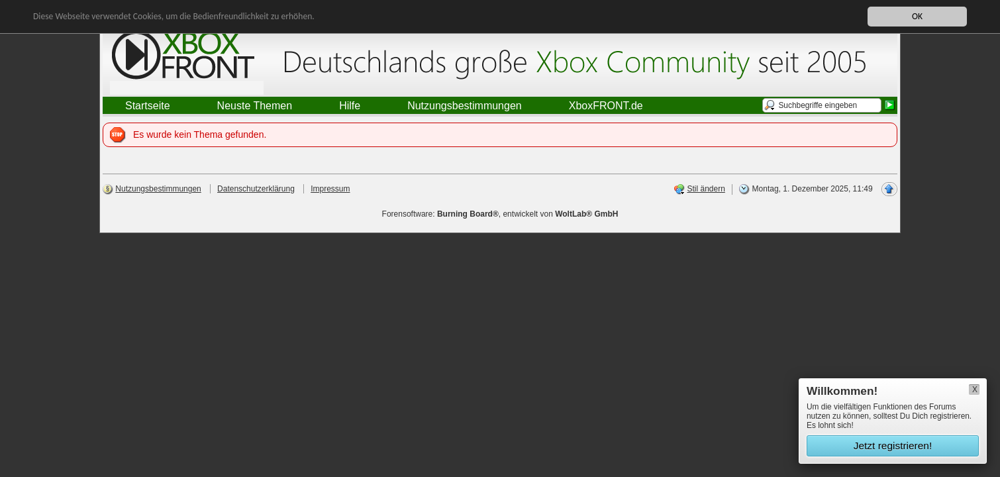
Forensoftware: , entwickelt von (500, 214)
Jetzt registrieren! (893, 445)
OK (917, 16)
